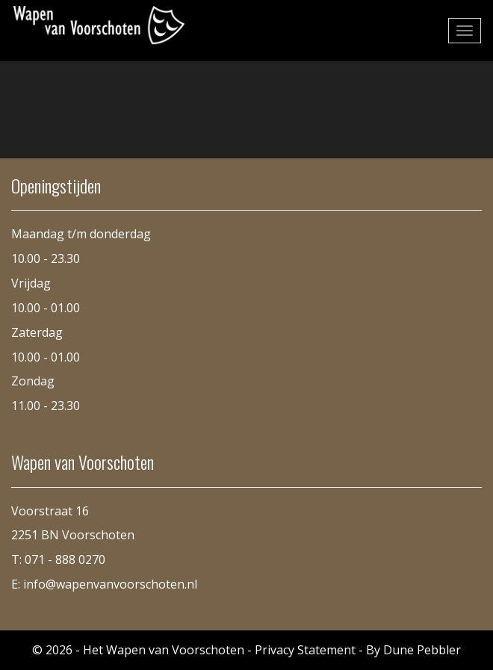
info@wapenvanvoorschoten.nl (110, 584)
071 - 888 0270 (65, 559)
